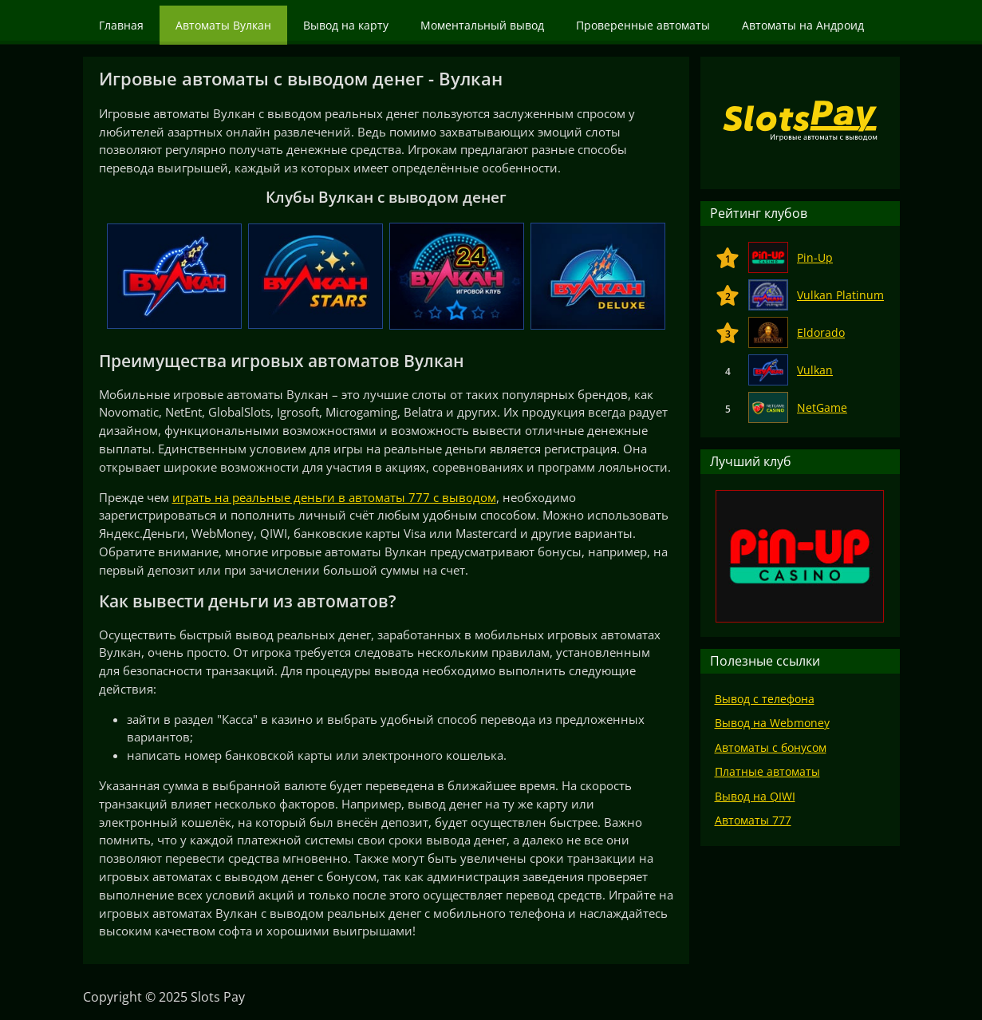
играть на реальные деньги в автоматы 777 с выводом (334, 497)
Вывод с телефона (764, 698)
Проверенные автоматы (643, 25)
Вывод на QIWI (755, 796)
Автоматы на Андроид (803, 25)
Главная (121, 25)
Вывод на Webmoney (772, 722)
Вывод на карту (345, 25)
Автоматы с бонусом (770, 747)
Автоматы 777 (753, 820)
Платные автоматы (767, 771)
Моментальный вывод (482, 25)
